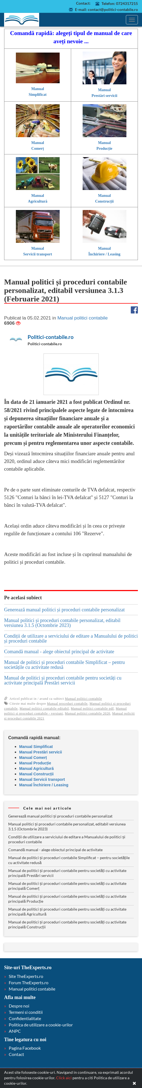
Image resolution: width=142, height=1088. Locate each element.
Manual (37, 89)
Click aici (64, 1077)
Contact (16, 1054)
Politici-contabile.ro (51, 337)
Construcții (104, 201)
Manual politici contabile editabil (44, 708)
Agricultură (37, 201)
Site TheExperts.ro (26, 976)
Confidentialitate (25, 1018)
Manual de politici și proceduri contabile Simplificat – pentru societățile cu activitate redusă (64, 665)
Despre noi (19, 1005)
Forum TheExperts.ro (28, 982)
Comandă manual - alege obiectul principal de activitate (59, 651)
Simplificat (38, 95)
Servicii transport (37, 254)
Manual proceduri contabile (67, 704)
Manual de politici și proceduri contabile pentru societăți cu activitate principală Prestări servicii (62, 680)
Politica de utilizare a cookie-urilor (41, 1024)
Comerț (37, 148)
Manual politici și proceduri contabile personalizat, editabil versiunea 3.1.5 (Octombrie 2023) (62, 623)
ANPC (15, 1031)
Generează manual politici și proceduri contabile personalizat (64, 609)
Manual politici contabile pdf (92, 708)
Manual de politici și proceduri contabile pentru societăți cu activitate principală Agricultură (67, 911)
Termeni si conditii (26, 1012)
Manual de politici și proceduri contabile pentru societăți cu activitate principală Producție (67, 898)
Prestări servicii (104, 96)
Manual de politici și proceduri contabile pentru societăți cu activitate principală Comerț (67, 886)
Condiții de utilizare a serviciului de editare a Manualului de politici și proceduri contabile (71, 638)
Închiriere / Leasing (104, 254)
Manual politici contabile (83, 699)
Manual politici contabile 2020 (87, 713)
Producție (104, 148)
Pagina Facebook (25, 1047)
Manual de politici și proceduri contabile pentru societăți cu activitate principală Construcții (67, 924)
